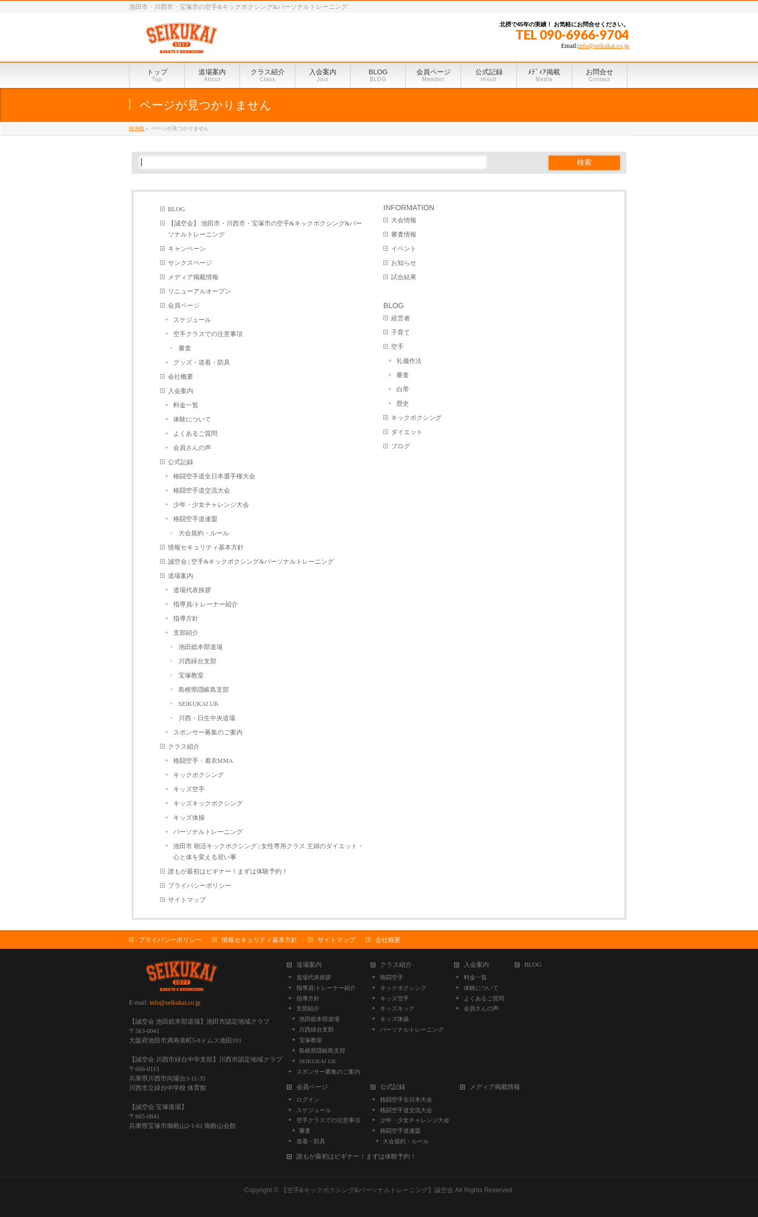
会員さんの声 (192, 448)
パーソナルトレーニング (208, 832)
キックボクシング (198, 775)
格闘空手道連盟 (195, 519)
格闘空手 (391, 977)
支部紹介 (185, 632)
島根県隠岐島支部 (203, 689)
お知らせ (403, 263)
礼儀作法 (409, 361)
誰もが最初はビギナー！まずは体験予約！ (228, 871)
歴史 (402, 403)
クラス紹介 (184, 746)
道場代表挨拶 (192, 590)
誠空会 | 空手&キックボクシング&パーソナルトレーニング (251, 561)
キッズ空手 (189, 789)
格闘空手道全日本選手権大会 (214, 476)
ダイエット (407, 432)
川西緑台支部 (197, 661)
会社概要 (180, 376)
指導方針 (185, 618)
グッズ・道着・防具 (201, 362)
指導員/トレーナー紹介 (205, 604)
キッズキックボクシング (208, 803)
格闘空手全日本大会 (406, 1099)
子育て (400, 332)
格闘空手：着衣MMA (203, 760)
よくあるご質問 (195, 433)
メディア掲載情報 (193, 277)
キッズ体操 (189, 817)
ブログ (400, 446)
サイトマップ (187, 900)
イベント (403, 248)
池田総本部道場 (200, 647)
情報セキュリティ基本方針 (206, 547)
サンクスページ (190, 263)
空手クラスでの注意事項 (208, 334)
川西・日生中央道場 (206, 718)
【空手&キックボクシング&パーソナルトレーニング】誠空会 (367, 1190)
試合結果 (403, 277)
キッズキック (397, 1008)
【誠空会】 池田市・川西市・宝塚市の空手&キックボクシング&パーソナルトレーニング (265, 229)
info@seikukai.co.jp (603, 46)
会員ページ (184, 305)
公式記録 (180, 462)
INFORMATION (408, 207)
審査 (184, 348)
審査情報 (403, 234)
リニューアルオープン (199, 291)
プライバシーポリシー (199, 885)
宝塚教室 (191, 675)
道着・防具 (310, 1141)
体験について (192, 419)
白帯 (402, 389)
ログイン (308, 1099)
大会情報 (403, 220)
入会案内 (180, 391)
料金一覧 (185, 405)
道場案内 (180, 576)
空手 (397, 346)
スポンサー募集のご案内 (208, 732)
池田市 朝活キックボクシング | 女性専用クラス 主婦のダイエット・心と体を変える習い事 (268, 851)
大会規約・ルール (203, 533)
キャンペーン (187, 248)
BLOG (176, 209)
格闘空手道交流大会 (201, 490)
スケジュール (192, 319)
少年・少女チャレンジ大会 (211, 504)
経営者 (400, 318)
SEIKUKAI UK (198, 704)
